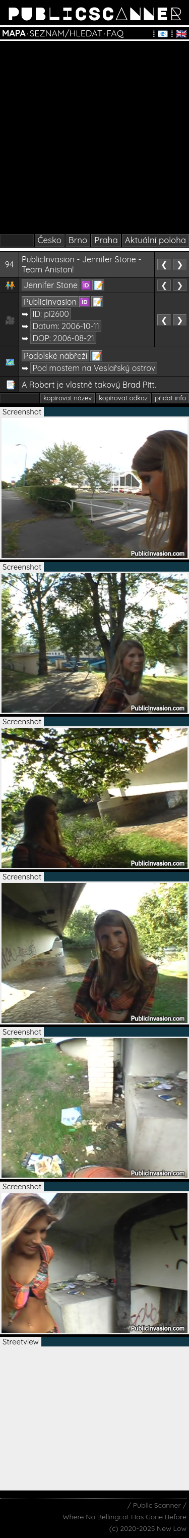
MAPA (14, 32)
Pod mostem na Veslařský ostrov (93, 368)
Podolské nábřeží (55, 356)
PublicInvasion (50, 302)
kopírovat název (67, 398)
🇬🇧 (181, 33)
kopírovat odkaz (123, 398)
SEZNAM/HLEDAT (65, 32)
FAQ (114, 32)
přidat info (170, 398)
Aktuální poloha (155, 240)
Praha (105, 240)
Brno (78, 240)
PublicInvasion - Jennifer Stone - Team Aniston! (82, 264)
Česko (49, 240)
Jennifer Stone (51, 285)
